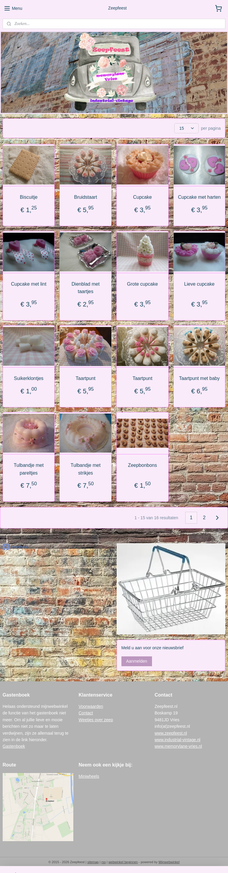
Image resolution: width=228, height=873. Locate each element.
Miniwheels (89, 776)
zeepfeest (15, 546)
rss (103, 862)
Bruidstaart (85, 197)
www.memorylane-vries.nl (178, 746)
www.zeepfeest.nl (171, 733)
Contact (86, 713)
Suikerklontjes (29, 378)
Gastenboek (14, 746)
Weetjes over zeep (96, 719)
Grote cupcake (142, 284)
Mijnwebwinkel (169, 862)
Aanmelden (136, 661)
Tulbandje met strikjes (86, 469)
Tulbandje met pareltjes (29, 469)
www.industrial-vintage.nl (177, 739)
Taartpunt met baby (199, 378)
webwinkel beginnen (123, 862)
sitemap (93, 862)
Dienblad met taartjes (85, 287)
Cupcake (142, 197)
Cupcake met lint (28, 284)
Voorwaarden (91, 706)
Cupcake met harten (199, 197)
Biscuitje (29, 197)
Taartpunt (86, 378)
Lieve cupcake (199, 284)
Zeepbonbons (142, 465)
